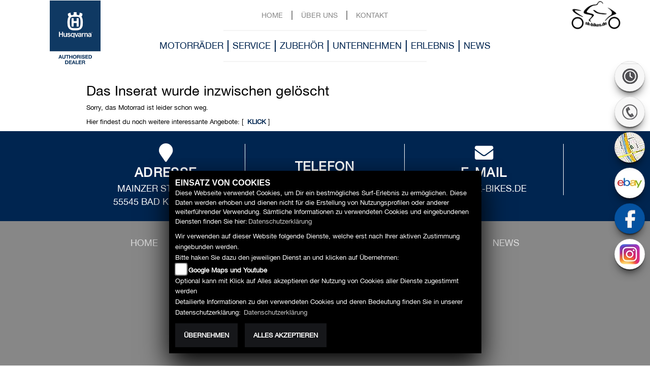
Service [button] (252, 45)
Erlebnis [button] (432, 45)
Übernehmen (206, 335)
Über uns (319, 15)
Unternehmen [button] (367, 45)
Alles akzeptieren (285, 335)
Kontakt (372, 15)
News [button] (477, 45)
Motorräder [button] (191, 45)
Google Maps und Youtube (227, 270)
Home (272, 15)
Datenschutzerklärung (280, 221)
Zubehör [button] (301, 45)
